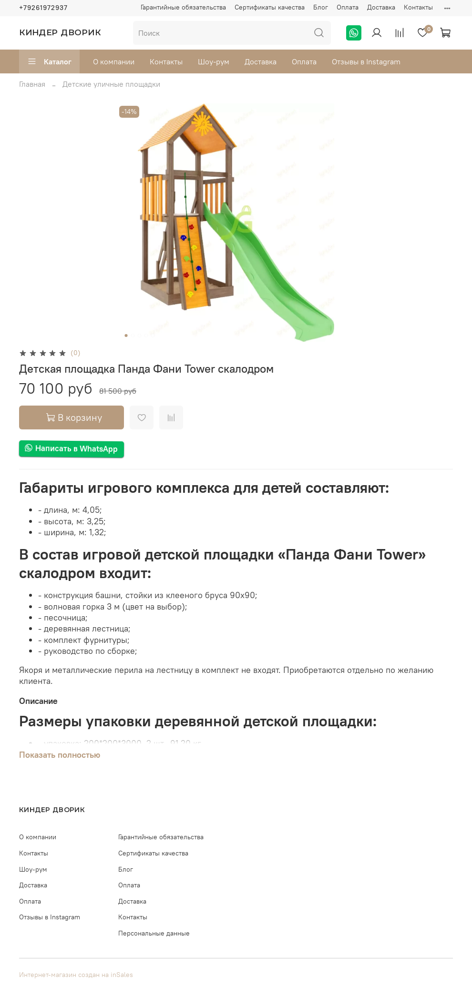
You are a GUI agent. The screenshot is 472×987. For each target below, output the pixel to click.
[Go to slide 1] (126, 335)
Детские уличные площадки (111, 84)
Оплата (348, 7)
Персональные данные (154, 933)
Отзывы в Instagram (366, 61)
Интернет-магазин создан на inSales (76, 974)
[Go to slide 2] (133, 335)
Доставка (381, 7)
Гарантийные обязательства (183, 7)
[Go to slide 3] (139, 335)
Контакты (418, 7)
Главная (32, 84)
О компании (113, 61)
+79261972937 (43, 7)
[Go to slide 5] (153, 335)
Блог (320, 7)
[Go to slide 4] (146, 335)
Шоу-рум (213, 61)
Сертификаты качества (270, 7)
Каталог (49, 61)
